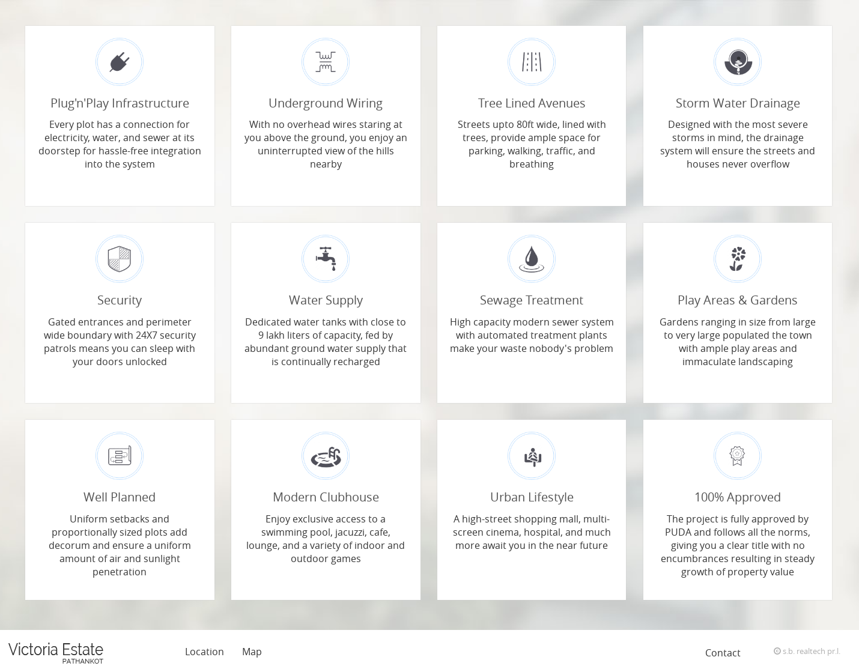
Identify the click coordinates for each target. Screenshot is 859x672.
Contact (723, 652)
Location (204, 651)
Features (147, 651)
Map (252, 651)
